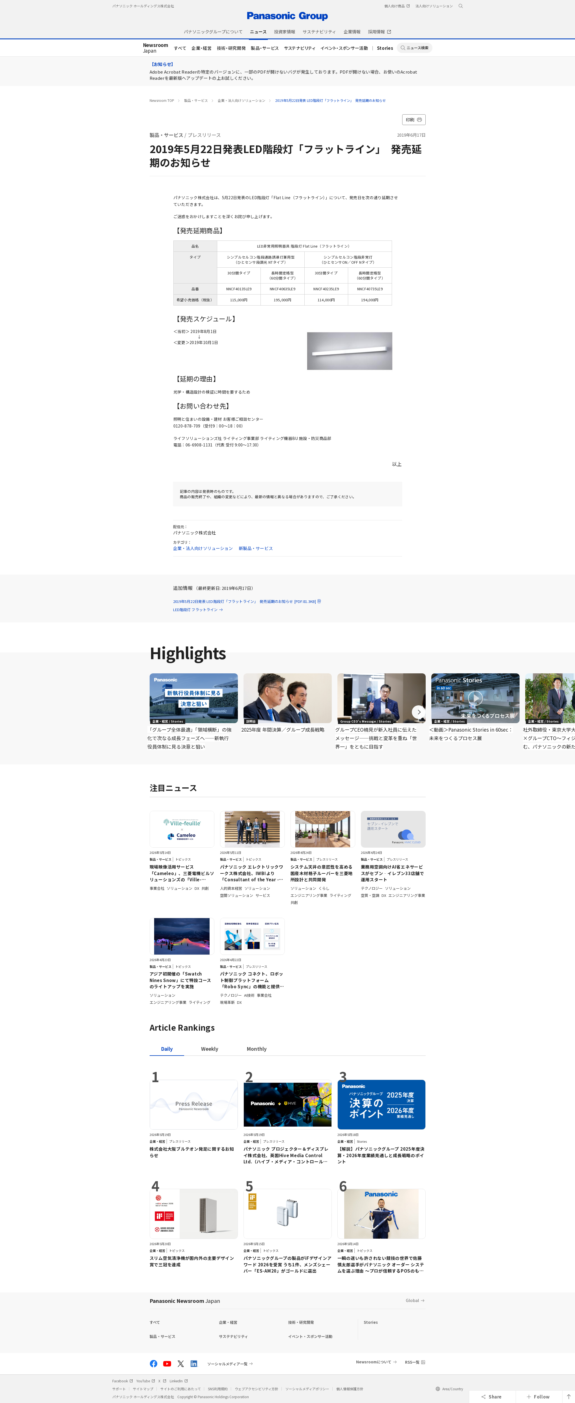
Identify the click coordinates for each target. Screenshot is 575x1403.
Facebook (122, 1380)
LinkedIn (179, 1380)
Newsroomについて (373, 1362)
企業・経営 (201, 48)
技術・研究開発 (231, 48)
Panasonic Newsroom (185, 1300)
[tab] (210, 1048)
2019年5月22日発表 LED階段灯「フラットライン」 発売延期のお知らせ (330, 100)
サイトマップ (143, 1388)
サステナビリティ (299, 48)
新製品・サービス (256, 548)
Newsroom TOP (162, 100)
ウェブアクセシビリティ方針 (256, 1388)
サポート (119, 1388)
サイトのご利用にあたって (180, 1388)
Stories (385, 48)
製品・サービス (265, 48)
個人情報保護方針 (349, 1388)
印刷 (414, 120)
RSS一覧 (412, 1362)
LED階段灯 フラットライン (198, 609)
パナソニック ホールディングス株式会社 (143, 5)
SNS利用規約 (218, 1388)
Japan (156, 48)
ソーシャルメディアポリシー (307, 1388)
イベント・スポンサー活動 (344, 48)
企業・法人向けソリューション (241, 100)
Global (412, 1300)
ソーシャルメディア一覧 (227, 1363)
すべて (180, 48)
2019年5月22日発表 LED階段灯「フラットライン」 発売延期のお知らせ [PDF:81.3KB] (247, 601)
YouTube (145, 1380)
